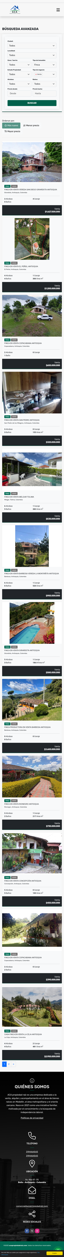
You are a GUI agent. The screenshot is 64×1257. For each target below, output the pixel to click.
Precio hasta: (37, 89)
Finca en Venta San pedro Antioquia (21, 420)
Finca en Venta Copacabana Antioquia (23, 343)
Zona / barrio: (13, 60)
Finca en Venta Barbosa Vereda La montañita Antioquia (31, 573)
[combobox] (32, 46)
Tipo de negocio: (39, 70)
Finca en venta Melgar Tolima (19, 497)
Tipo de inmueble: (39, 60)
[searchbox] (35, 78)
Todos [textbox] (12, 45)
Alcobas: (11, 79)
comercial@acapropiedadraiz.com (32, 1206)
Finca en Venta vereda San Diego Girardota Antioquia (30, 189)
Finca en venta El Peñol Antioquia (21, 266)
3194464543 (32, 1152)
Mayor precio (12, 131)
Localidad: (11, 51)
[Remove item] (36, 74)
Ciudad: (10, 41)
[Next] (13, 1064)
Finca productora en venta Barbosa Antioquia (27, 727)
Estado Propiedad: (14, 70)
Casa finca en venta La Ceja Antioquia (23, 1034)
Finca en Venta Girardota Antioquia (22, 650)
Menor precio (31, 125)
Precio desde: (13, 89)
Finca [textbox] (37, 65)
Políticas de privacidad (32, 1118)
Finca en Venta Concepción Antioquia (22, 881)
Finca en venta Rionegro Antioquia (21, 804)
